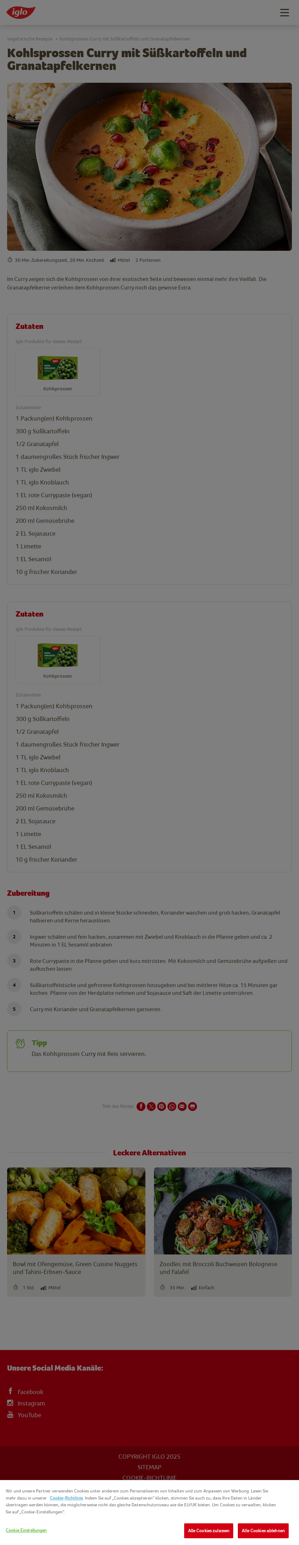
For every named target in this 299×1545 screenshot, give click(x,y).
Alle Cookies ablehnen (263, 1530)
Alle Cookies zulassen (209, 1530)
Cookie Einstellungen (26, 1530)
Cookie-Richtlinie (66, 1498)
